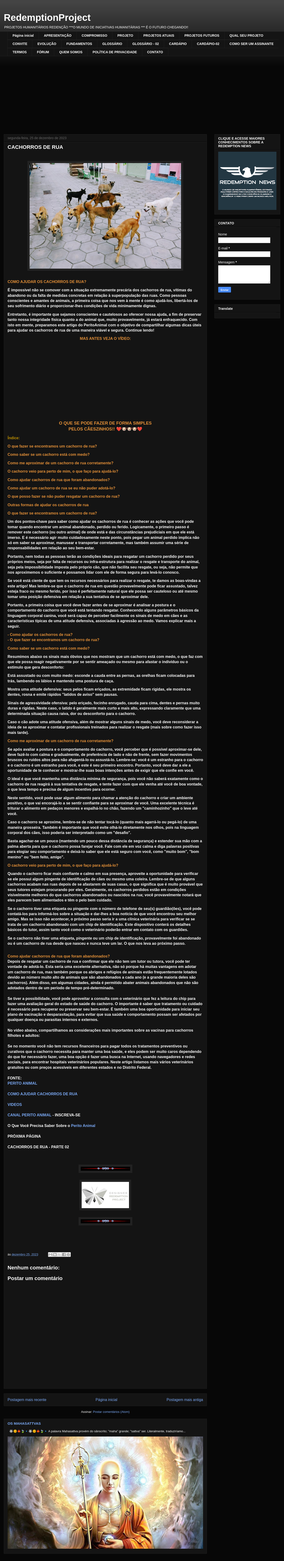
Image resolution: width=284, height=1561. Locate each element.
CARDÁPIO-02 (208, 44)
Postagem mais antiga (185, 1400)
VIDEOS (15, 1105)
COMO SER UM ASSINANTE (252, 44)
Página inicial (23, 35)
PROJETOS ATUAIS (158, 35)
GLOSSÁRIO (112, 44)
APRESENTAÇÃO (57, 35)
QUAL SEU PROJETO (246, 35)
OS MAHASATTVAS (24, 1423)
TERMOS (20, 52)
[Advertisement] (142, 91)
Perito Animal (83, 1126)
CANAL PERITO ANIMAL (29, 1115)
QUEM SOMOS (70, 52)
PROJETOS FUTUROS (201, 35)
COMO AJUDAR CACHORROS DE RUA (42, 1094)
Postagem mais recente (27, 1400)
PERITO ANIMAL (22, 1083)
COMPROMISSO (94, 35)
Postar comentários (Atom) (111, 1412)
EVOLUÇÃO (46, 44)
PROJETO (125, 35)
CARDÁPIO (178, 44)
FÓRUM (43, 52)
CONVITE (20, 44)
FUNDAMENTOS (79, 44)
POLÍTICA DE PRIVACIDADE (115, 52)
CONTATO (155, 52)
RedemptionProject (47, 17)
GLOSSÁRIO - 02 (145, 44)
